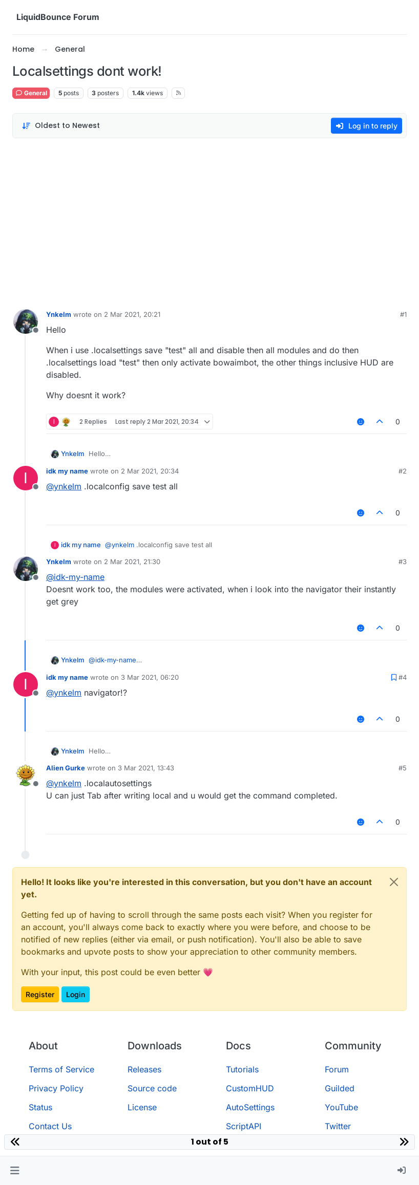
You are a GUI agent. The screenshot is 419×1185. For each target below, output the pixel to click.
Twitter (338, 1126)
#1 (403, 314)
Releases (144, 1069)
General (31, 93)
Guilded (339, 1088)
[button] (14, 1170)
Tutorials (242, 1069)
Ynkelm (58, 314)
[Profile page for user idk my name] (25, 478)
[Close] (394, 882)
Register (40, 994)
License (142, 1107)
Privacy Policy (56, 1088)
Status (40, 1107)
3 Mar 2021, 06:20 (150, 677)
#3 (403, 561)
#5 (403, 768)
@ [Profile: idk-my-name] (75, 577)
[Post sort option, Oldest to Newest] (60, 126)
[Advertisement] (209, 221)
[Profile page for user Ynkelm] (25, 321)
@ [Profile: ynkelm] (63, 486)
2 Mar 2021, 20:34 (150, 471)
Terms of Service (61, 1069)
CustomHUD (250, 1088)
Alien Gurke (65, 768)
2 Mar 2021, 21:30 (132, 561)
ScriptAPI (243, 1126)
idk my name (67, 471)
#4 (403, 677)
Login (75, 994)
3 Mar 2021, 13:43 (146, 768)
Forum (337, 1069)
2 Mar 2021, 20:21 (132, 314)
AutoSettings (250, 1107)
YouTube (341, 1107)
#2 (403, 471)
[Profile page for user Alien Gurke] (25, 775)
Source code (152, 1088)
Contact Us (50, 1126)
